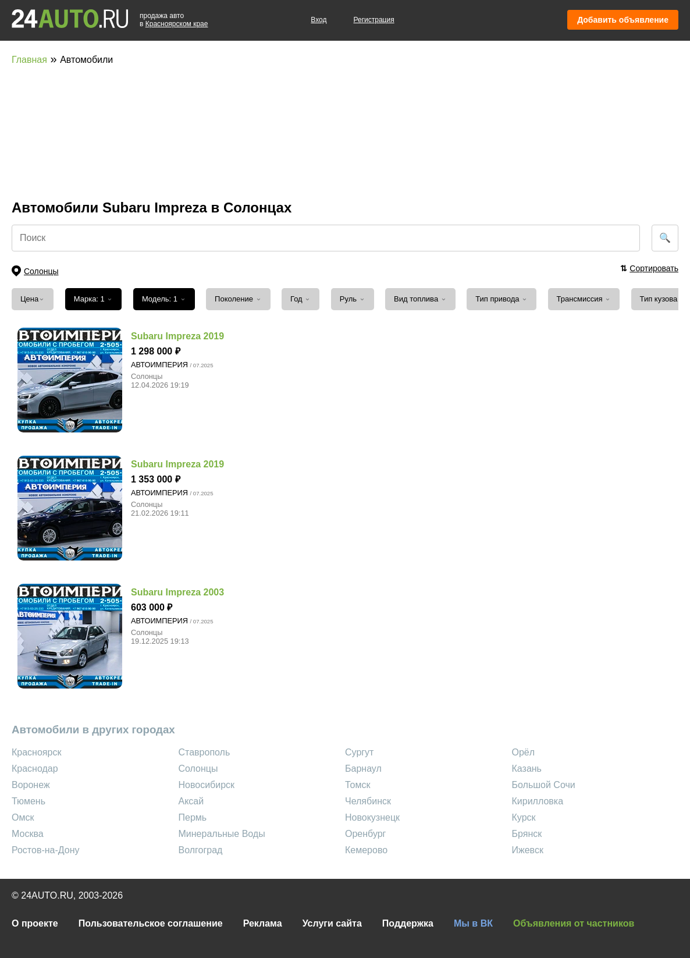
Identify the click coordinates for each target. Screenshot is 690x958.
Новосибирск (207, 785)
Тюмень (28, 801)
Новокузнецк (372, 817)
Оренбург (365, 834)
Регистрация (374, 20)
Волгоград (201, 850)
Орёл (523, 752)
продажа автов (174, 20)
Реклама (262, 923)
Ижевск (527, 850)
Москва (28, 834)
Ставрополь (204, 752)
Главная (29, 60)
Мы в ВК (473, 923)
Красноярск (36, 752)
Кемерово (366, 850)
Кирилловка (538, 801)
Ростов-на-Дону (46, 850)
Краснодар (35, 769)
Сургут (359, 752)
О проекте (35, 923)
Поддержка (407, 923)
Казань (527, 769)
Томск (357, 785)
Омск (23, 817)
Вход (318, 20)
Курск (524, 817)
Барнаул (363, 769)
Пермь (193, 817)
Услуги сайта (332, 923)
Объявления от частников (573, 923)
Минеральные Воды (222, 834)
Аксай (191, 801)
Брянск (527, 834)
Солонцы (198, 769)
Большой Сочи (543, 785)
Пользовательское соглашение (151, 923)
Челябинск (368, 801)
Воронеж (31, 785)
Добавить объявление (622, 19)
